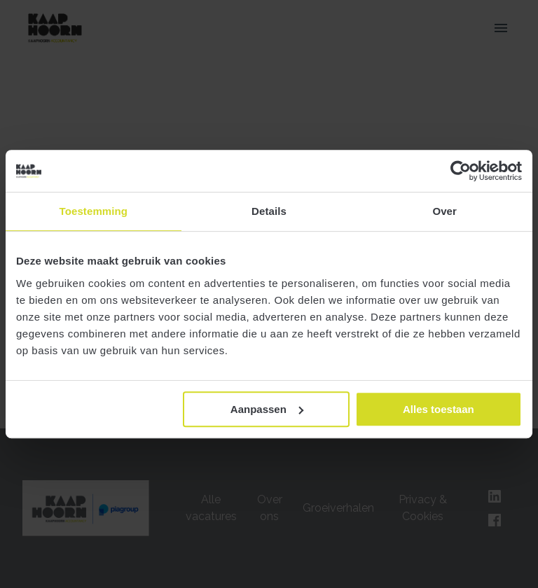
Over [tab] (444, 211)
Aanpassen (266, 409)
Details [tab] (269, 211)
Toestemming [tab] (94, 211)
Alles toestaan (438, 409)
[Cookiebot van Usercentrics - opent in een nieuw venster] (460, 170)
